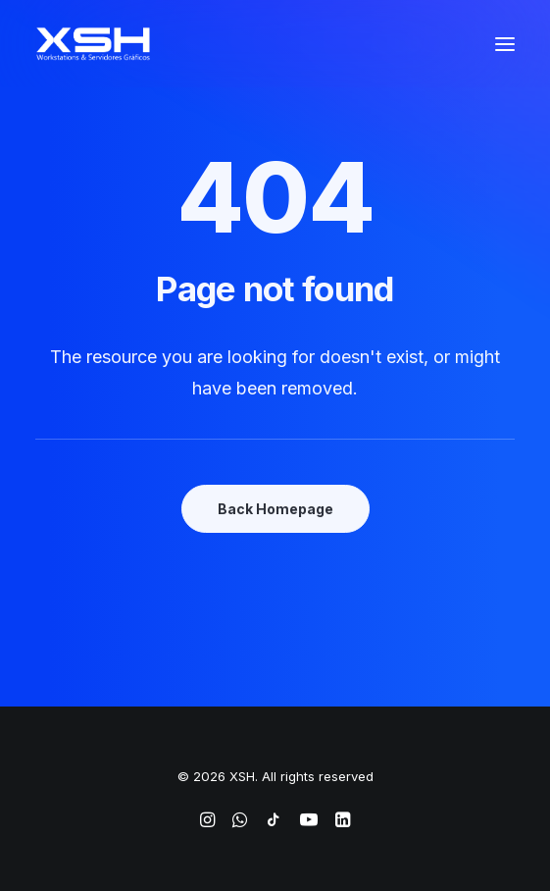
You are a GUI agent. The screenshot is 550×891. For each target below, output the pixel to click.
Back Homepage (275, 508)
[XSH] (93, 43)
